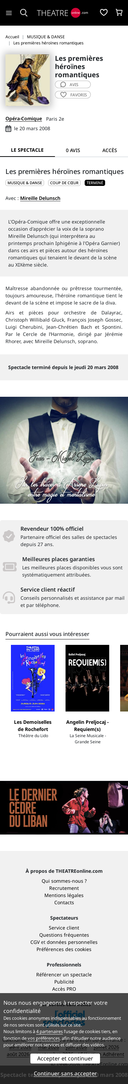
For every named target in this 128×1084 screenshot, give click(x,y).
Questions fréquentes (64, 935)
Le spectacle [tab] (27, 150)
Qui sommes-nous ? (64, 881)
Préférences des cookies (64, 949)
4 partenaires (49, 1031)
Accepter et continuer (65, 1058)
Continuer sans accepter (65, 1073)
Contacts (64, 902)
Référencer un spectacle (64, 974)
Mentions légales (64, 895)
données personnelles (72, 942)
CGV (35, 942)
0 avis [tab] (73, 150)
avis (69, 84)
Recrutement (64, 888)
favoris (73, 95)
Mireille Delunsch (40, 198)
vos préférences (44, 1038)
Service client (64, 927)
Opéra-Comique (23, 118)
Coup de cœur (64, 182)
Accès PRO (64, 989)
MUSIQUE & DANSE (25, 182)
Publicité (64, 981)
